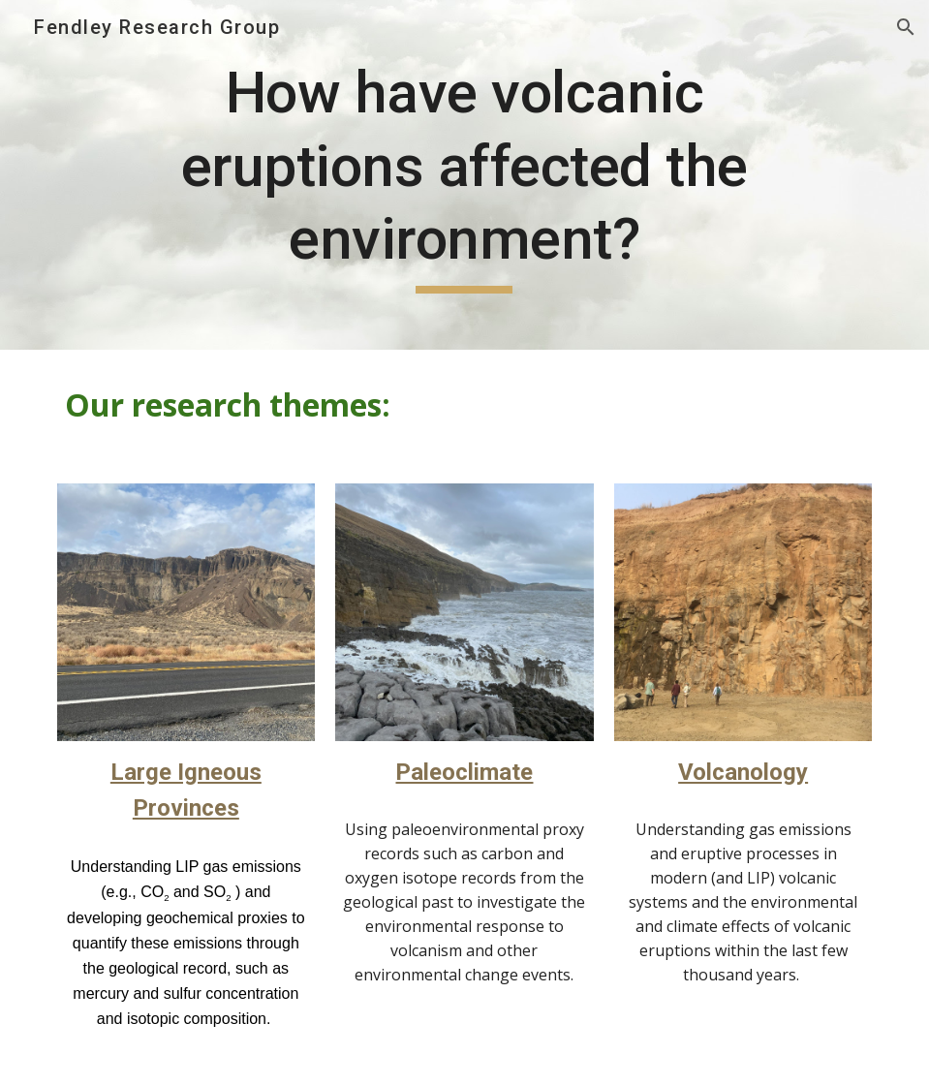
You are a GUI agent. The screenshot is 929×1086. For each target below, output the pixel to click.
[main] (465, 174)
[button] (906, 27)
